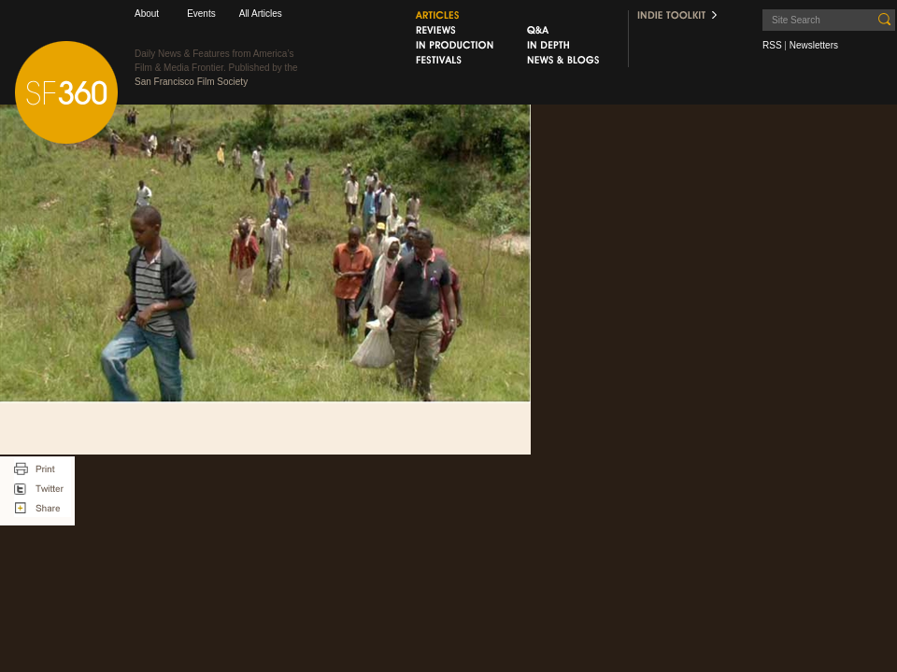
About (147, 13)
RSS (772, 45)
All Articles (260, 13)
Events (201, 13)
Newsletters (814, 45)
